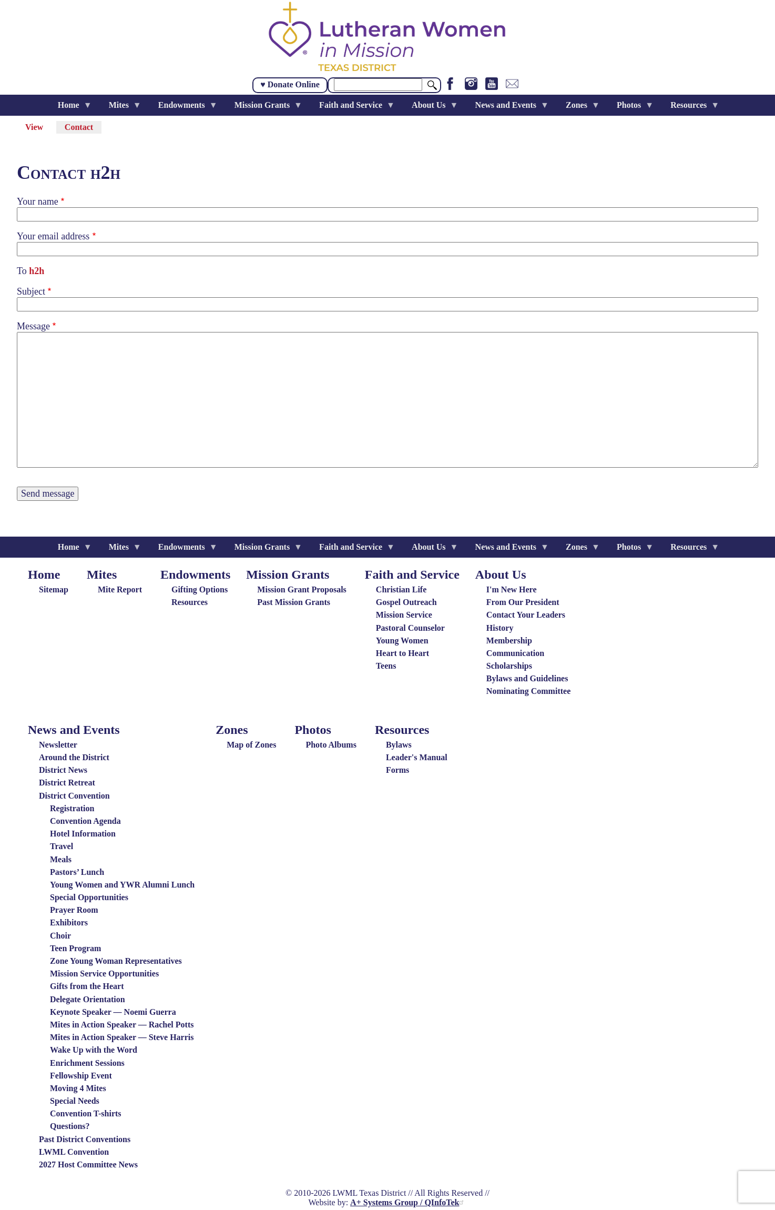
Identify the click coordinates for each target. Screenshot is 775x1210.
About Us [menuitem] (430, 108)
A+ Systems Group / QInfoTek (408, 1202)
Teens (386, 665)
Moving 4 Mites (78, 1088)
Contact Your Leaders (525, 614)
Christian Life (401, 589)
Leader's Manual (416, 757)
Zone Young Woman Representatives (116, 960)
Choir (60, 935)
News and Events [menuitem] (508, 108)
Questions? (70, 1126)
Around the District (74, 757)
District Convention (74, 795)
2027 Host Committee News (88, 1164)
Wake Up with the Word (93, 1049)
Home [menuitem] (70, 108)
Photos (312, 730)
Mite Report (120, 589)
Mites (102, 574)
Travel (61, 846)
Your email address (53, 236)
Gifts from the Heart (87, 986)
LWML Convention (74, 1151)
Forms (397, 769)
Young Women (402, 640)
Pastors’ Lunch (77, 872)
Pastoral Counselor (410, 627)
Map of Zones (251, 744)
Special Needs (74, 1100)
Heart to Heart (402, 653)
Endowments (195, 574)
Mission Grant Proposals (301, 589)
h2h (36, 271)
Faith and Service (412, 574)
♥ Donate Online (290, 84)
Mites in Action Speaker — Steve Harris (121, 1037)
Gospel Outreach (406, 602)
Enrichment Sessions (87, 1062)
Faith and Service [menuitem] (353, 108)
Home (44, 574)
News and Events (74, 730)
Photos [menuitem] (631, 108)
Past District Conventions (84, 1139)
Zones (232, 730)
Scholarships (509, 665)
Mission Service (404, 614)
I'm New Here (511, 589)
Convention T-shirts (85, 1113)
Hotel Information (83, 833)
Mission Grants (287, 574)
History (500, 627)
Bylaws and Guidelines (527, 678)
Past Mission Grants (293, 602)
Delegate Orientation (87, 999)
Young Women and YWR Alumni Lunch (122, 884)
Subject (31, 291)
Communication (515, 653)
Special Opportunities (89, 897)
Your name (37, 201)
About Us (500, 574)
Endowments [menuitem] (184, 108)
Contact (83, 128)
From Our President (522, 602)
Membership (509, 640)
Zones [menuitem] (578, 108)
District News (63, 769)
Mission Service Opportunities (104, 973)
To (22, 271)
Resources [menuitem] (690, 108)
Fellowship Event (81, 1075)
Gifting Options (199, 589)
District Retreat (67, 782)
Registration (72, 808)
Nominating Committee (528, 691)
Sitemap (53, 589)
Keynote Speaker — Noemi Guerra (113, 1011)
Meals (61, 859)
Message (33, 326)
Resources (189, 602)
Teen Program (75, 948)
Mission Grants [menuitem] (264, 108)
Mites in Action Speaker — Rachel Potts (121, 1024)
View (34, 127)
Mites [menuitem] (120, 108)
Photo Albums (330, 744)
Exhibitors (69, 922)
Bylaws (399, 744)
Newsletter (58, 744)
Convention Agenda (85, 820)
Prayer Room (74, 909)
